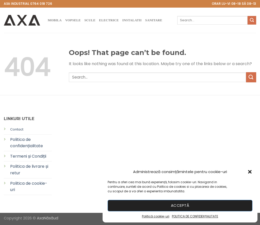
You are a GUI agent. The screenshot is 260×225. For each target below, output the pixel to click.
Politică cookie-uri (155, 216)
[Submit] (252, 20)
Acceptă (180, 205)
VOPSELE (73, 20)
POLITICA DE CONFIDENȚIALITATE (195, 216)
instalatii (132, 20)
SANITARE (153, 20)
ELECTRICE (109, 20)
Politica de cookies (171, 186)
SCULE (89, 20)
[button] (249, 171)
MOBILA (55, 20)
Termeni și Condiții (28, 156)
